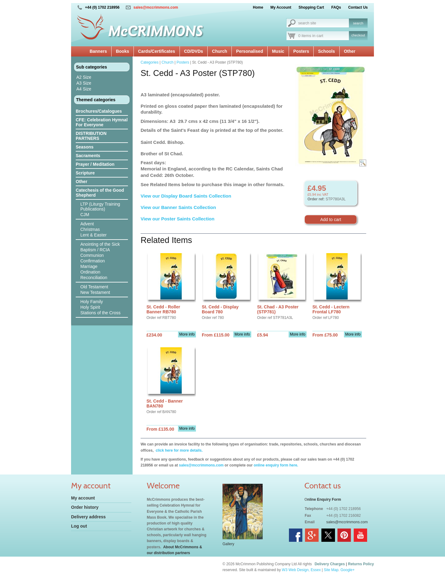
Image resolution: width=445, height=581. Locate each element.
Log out (79, 526)
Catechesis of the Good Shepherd (100, 193)
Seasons (85, 146)
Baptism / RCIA (95, 249)
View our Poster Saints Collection (177, 218)
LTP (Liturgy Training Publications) (100, 206)
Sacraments (88, 155)
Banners (98, 51)
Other (349, 51)
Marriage (88, 266)
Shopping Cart (311, 7)
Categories (150, 62)
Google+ (348, 570)
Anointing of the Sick (100, 244)
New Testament (95, 292)
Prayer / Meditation (95, 164)
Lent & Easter (93, 234)
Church (219, 51)
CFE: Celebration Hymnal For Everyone (102, 122)
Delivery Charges (330, 564)
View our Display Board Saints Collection (186, 196)
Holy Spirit (90, 307)
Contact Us (358, 7)
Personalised (249, 51)
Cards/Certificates (156, 51)
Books (122, 51)
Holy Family (91, 301)
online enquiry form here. (276, 465)
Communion (92, 255)
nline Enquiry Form (324, 499)
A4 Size (83, 88)
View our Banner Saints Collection (179, 207)
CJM (84, 214)
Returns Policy (361, 564)
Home (258, 7)
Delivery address (88, 516)
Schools (326, 51)
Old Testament (94, 286)
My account (83, 497)
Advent (87, 223)
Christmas (90, 229)
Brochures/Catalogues (99, 111)
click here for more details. (178, 450)
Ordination (90, 272)
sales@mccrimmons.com (156, 7)
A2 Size (83, 77)
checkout (358, 35)
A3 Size (83, 83)
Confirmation (92, 260)
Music (278, 51)
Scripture (85, 172)
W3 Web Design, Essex (301, 570)
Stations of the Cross (100, 312)
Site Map (331, 570)
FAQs (336, 7)
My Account (280, 7)
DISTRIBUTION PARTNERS (91, 136)
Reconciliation (93, 277)
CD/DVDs (193, 51)
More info (187, 334)
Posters (301, 51)
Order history (85, 507)
